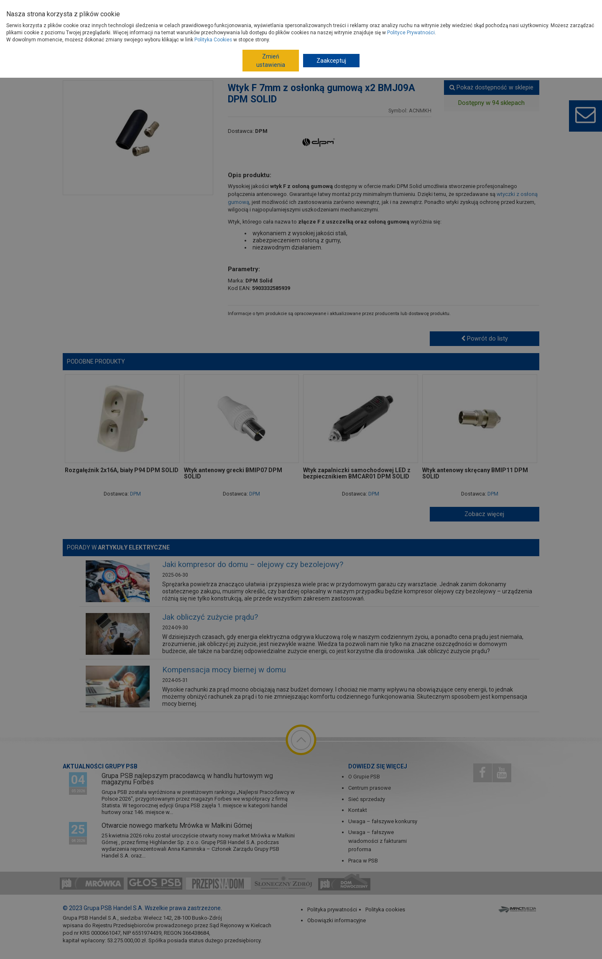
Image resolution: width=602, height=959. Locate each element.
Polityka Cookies (213, 40)
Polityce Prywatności (411, 33)
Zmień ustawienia (270, 60)
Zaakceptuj (331, 60)
